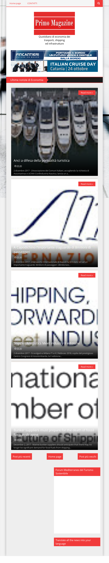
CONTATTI (31, 3)
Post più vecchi (88, 463)
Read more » (88, 93)
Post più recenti (21, 463)
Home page (14, 3)
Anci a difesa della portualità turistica (41, 162)
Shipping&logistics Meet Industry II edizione (46, 348)
